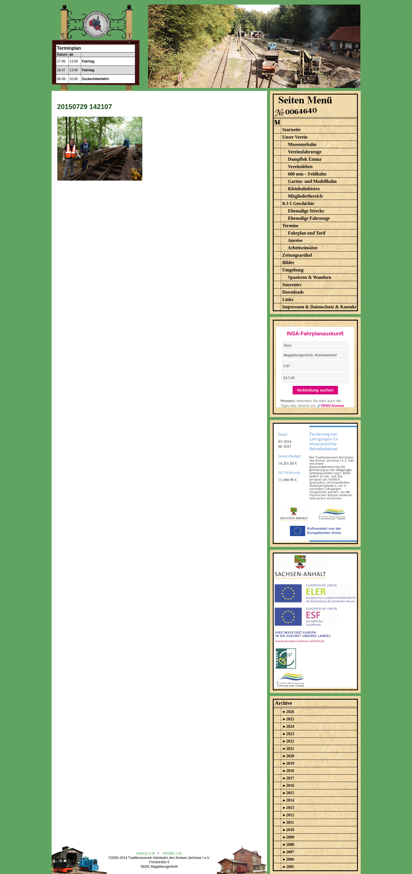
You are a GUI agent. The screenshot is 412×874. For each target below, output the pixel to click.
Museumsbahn (302, 144)
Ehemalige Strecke (306, 210)
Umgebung (293, 269)
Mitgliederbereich (305, 196)
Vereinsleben (300, 166)
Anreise (295, 240)
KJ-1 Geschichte (298, 203)
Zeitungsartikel (297, 255)
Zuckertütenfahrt (95, 79)
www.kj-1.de (146, 853)
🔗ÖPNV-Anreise (330, 406)
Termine (290, 225)
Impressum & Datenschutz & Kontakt (319, 306)
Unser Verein (295, 137)
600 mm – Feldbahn (307, 174)
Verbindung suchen (315, 390)
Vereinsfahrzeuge (304, 151)
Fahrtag (88, 61)
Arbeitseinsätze (303, 247)
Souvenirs (292, 284)
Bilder (288, 262)
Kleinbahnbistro (304, 188)
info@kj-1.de (172, 853)
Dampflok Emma (305, 159)
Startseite (291, 129)
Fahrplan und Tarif (307, 233)
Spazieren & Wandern (309, 277)
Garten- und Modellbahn (312, 181)
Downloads (293, 292)
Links (287, 299)
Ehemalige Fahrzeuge (309, 218)
